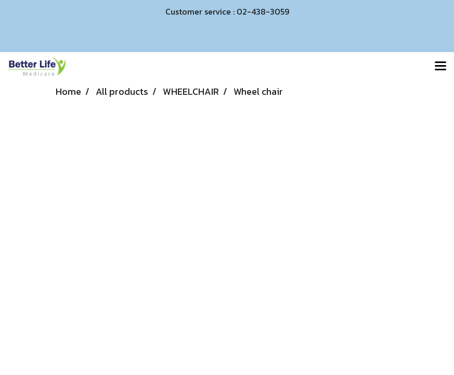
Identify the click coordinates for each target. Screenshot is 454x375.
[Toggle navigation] (440, 66)
